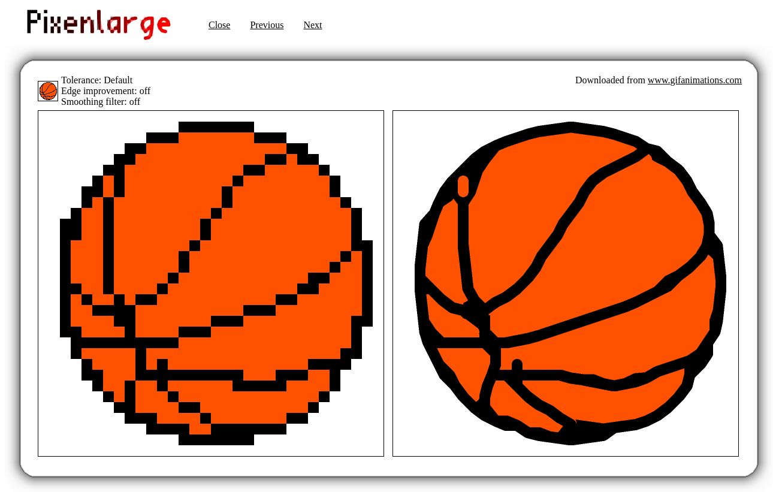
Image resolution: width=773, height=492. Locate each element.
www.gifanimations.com (695, 80)
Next (312, 25)
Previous (266, 25)
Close (219, 25)
